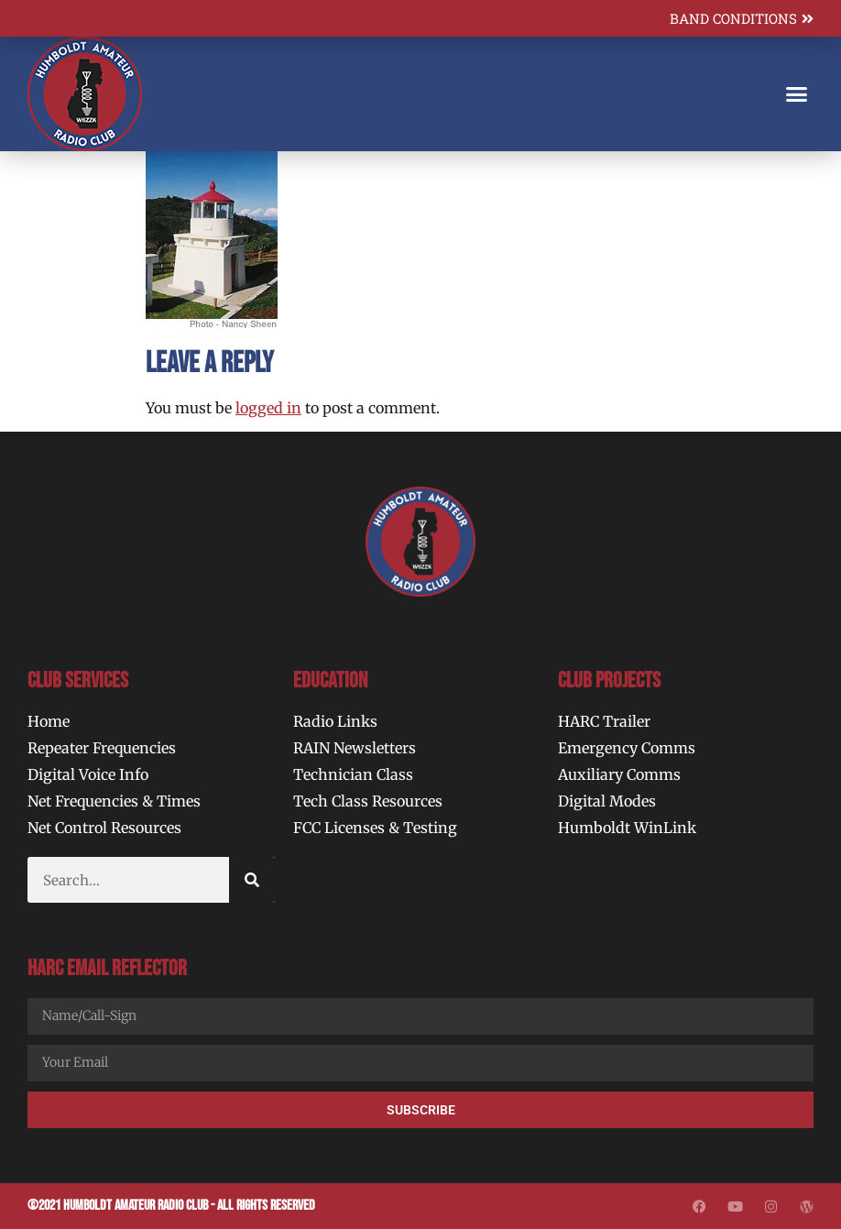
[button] (796, 94)
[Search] (252, 880)
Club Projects (609, 680)
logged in (268, 408)
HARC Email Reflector (107, 968)
